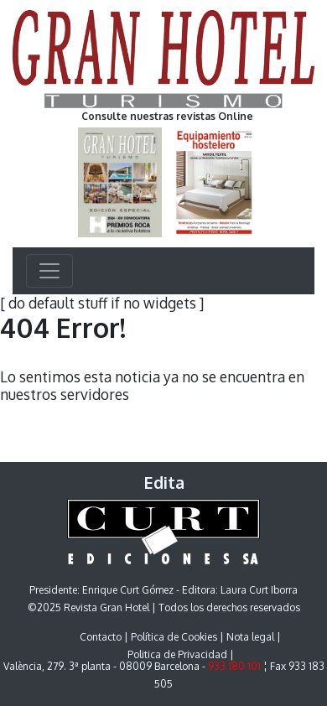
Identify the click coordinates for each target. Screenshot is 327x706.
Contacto (101, 637)
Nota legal (250, 637)
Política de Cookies (174, 637)
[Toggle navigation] (49, 271)
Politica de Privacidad (177, 654)
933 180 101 (234, 666)
